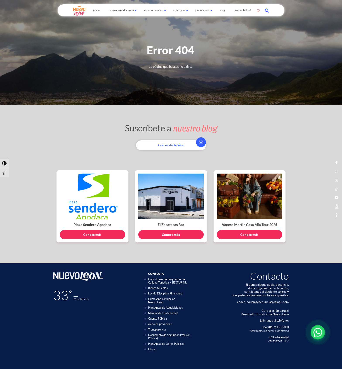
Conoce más (92, 235)
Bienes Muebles (158, 288)
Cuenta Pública (157, 318)
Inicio (96, 10)
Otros (151, 349)
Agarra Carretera (153, 10)
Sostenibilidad (243, 10)
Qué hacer (179, 10)
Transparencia (157, 329)
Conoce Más (202, 10)
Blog (222, 10)
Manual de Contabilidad (163, 313)
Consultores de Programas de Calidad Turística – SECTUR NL (167, 281)
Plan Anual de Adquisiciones (165, 307)
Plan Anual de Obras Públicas (166, 343)
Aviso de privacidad (160, 324)
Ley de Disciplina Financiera (165, 293)
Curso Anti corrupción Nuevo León (161, 300)
